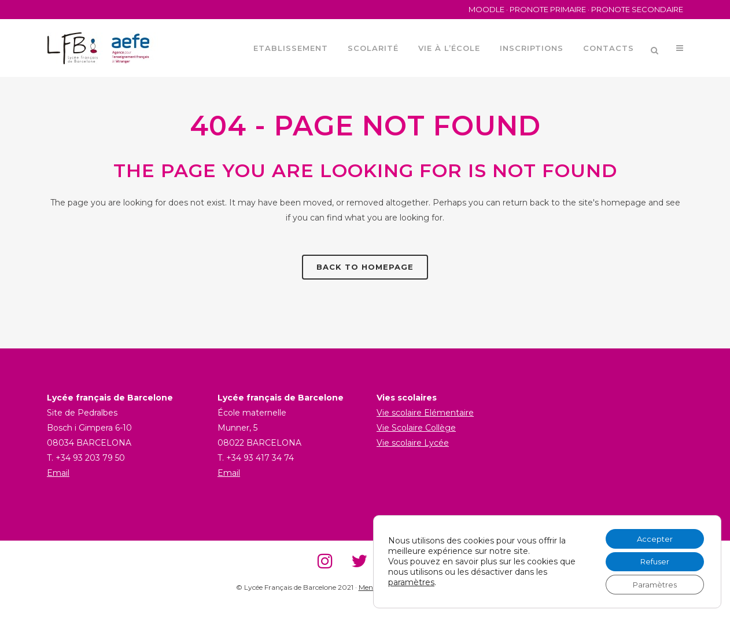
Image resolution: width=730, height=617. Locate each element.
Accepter (651, 535)
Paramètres (651, 584)
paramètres (411, 580)
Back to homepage (365, 266)
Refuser (652, 559)
